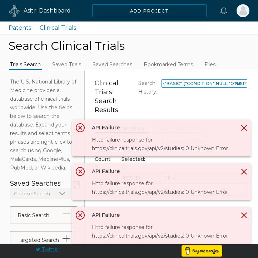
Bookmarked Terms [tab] (168, 64)
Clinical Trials (58, 27)
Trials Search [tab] (25, 64)
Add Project (149, 11)
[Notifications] (223, 10)
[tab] (66, 214)
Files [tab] (209, 64)
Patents (20, 27)
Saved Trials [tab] (66, 64)
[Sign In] (243, 10)
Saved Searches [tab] (112, 64)
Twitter (47, 249)
